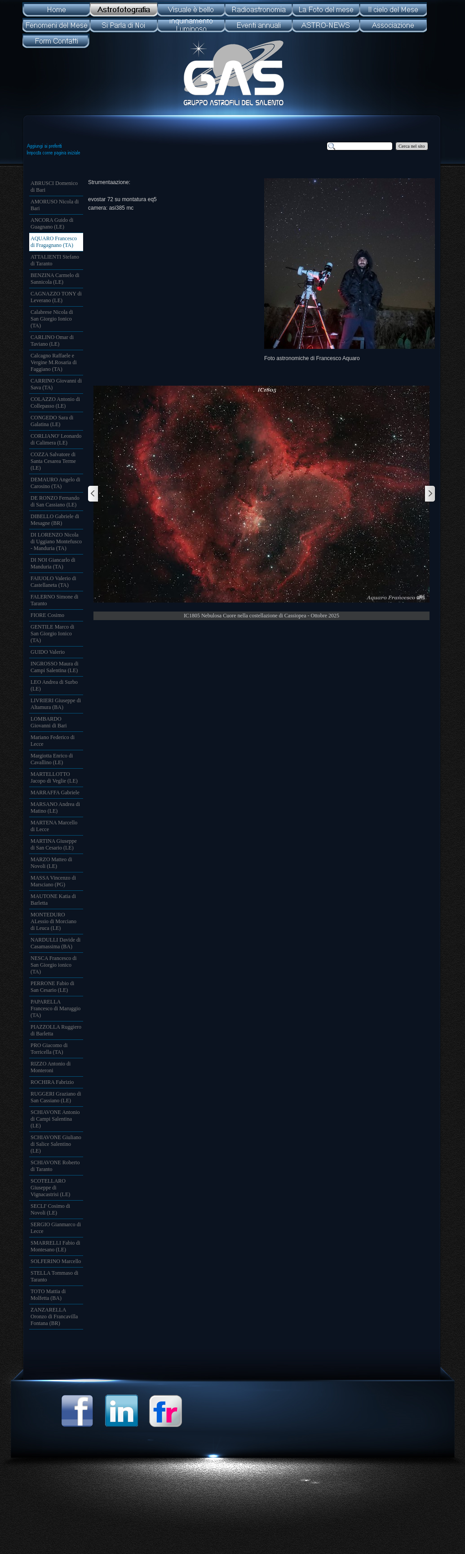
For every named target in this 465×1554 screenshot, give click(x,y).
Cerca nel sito (412, 146)
